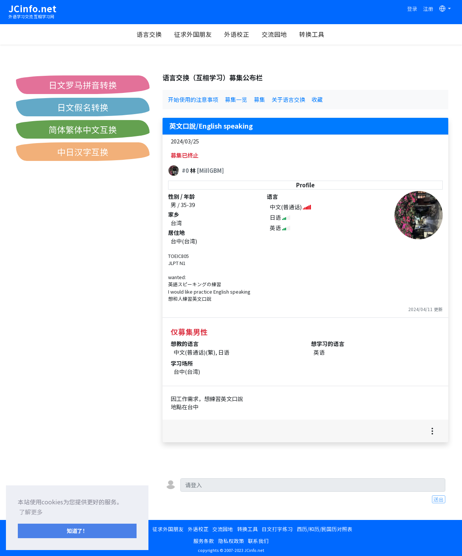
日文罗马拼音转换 (83, 85)
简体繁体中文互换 (83, 129)
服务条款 (203, 540)
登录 (412, 8)
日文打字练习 (277, 529)
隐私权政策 (231, 540)
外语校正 (236, 34)
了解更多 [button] (31, 511)
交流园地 (274, 34)
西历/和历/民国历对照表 (325, 529)
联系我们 (258, 540)
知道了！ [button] (77, 530)
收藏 (317, 99)
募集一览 (236, 99)
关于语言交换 (288, 99)
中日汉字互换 (82, 152)
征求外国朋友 (193, 34)
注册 (428, 8)
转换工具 (311, 34)
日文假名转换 (82, 107)
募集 (259, 99)
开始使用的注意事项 (193, 99)
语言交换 (149, 34)
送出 (438, 499)
